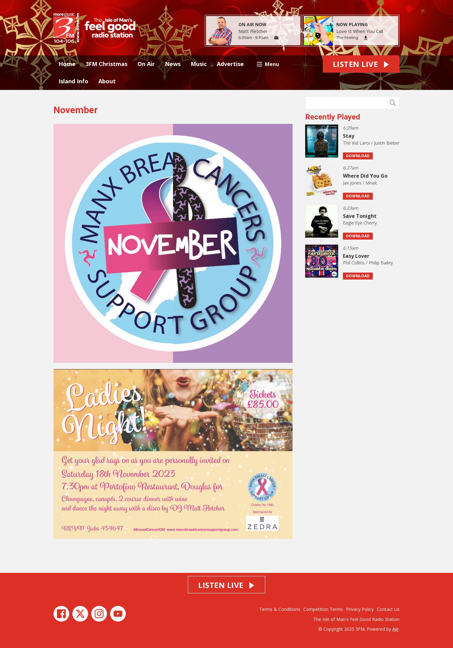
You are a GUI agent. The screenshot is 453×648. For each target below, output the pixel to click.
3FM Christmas (106, 64)
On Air (146, 64)
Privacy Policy (360, 609)
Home (67, 64)
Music (199, 64)
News (173, 64)
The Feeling (347, 37)
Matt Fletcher (253, 31)
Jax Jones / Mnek (360, 183)
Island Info (73, 81)
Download (358, 155)
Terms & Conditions (279, 609)
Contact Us (388, 609)
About (107, 81)
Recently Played (332, 117)
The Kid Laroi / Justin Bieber (371, 143)
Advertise (230, 64)
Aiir (395, 629)
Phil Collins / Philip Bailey (368, 263)
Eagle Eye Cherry (360, 223)
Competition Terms (323, 609)
